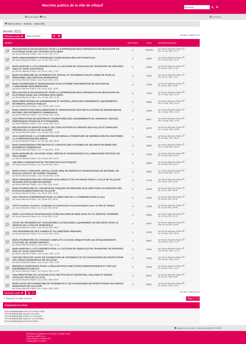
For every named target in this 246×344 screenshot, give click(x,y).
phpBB (40, 334)
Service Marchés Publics (26, 54)
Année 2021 (12, 31)
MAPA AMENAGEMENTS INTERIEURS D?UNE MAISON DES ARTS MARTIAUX (53, 57)
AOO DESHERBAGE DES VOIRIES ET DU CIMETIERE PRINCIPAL (47, 231)
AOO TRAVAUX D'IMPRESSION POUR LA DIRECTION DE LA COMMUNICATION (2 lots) (58, 197)
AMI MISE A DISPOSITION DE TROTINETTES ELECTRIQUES (44, 162)
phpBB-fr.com (40, 336)
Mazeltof (43, 339)
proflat (33, 339)
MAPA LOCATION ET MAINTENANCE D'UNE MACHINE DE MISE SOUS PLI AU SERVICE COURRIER (65, 214)
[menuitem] (42, 17)
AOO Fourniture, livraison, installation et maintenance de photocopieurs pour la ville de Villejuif (63, 205)
